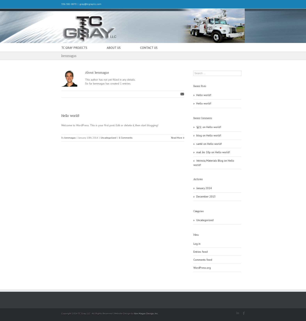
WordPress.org (202, 267)
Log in (196, 243)
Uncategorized (108, 137)
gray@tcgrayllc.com (90, 4)
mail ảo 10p (203, 152)
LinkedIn (237, 313)
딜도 (199, 127)
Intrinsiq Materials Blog (209, 160)
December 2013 (206, 196)
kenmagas (70, 137)
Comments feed (202, 259)
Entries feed (200, 251)
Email (182, 94)
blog (199, 135)
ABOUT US (114, 48)
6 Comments (126, 137)
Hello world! (70, 116)
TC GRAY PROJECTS (74, 48)
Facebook (244, 313)
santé (199, 144)
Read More (176, 137)
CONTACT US (148, 48)
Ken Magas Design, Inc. (146, 313)
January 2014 (204, 188)
